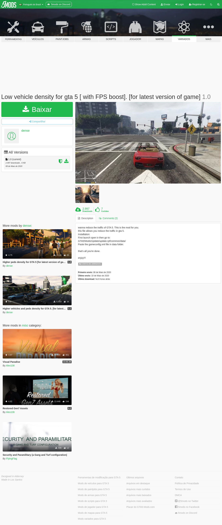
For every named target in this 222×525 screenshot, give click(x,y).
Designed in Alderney (12, 476)
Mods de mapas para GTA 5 (92, 513)
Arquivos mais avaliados (139, 501)
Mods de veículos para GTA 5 (93, 483)
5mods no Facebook (187, 506)
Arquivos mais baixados (138, 495)
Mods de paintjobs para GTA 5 (94, 489)
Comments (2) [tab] (108, 218)
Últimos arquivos (135, 477)
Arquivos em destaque (138, 483)
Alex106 (10, 365)
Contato (179, 477)
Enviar (165, 4)
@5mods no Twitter (186, 501)
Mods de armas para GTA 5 (92, 495)
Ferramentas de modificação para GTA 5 (99, 477)
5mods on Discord (186, 513)
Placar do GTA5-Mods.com (140, 507)
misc (25, 325)
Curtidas (105, 211)
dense (25, 130)
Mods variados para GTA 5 (92, 518)
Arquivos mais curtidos (138, 489)
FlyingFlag (11, 458)
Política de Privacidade (187, 483)
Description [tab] (85, 218)
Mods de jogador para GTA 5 (93, 507)
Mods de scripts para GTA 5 (92, 501)
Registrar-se (197, 4)
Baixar (37, 109)
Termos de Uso (183, 489)
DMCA (178, 495)
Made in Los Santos (11, 479)
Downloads (88, 211)
